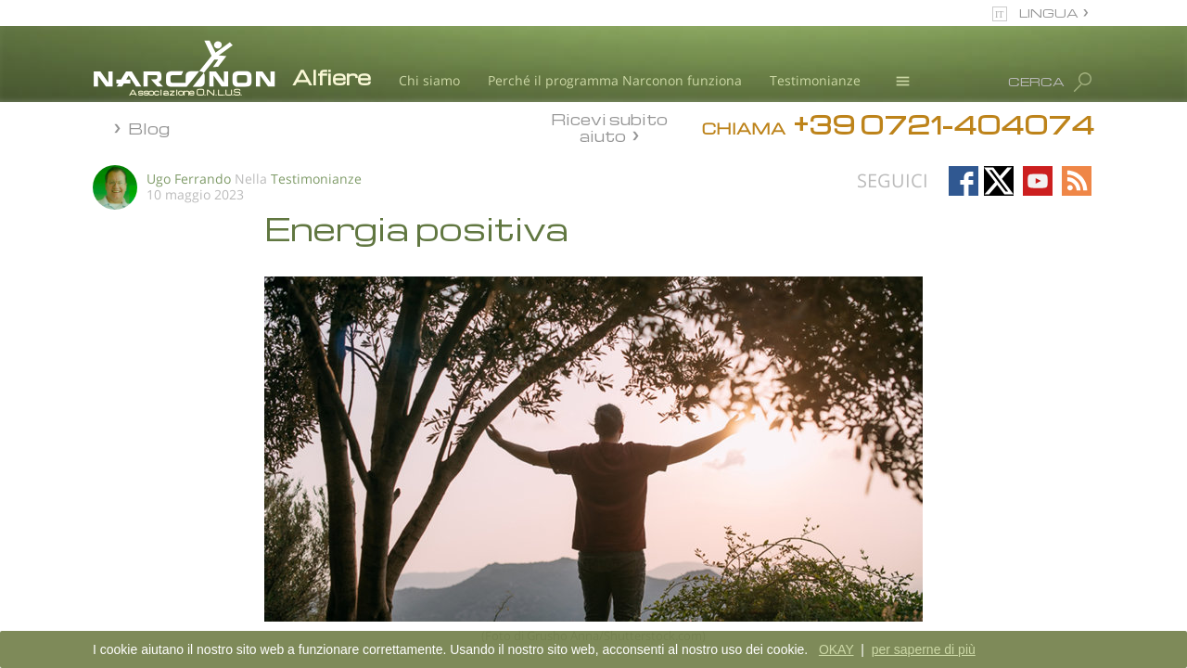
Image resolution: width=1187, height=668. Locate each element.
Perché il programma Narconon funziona (615, 80)
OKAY (836, 649)
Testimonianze (815, 80)
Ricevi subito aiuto (609, 127)
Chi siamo (429, 80)
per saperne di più (924, 649)
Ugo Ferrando (189, 178)
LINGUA (1049, 12)
